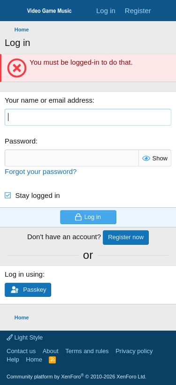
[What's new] (165, 10)
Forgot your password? (41, 171)
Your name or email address (48, 100)
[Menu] (13, 10)
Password (20, 141)
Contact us (21, 351)
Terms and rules (86, 351)
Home (34, 359)
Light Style (25, 337)
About (51, 351)
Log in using (24, 274)
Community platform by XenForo (76, 376)
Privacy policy (134, 351)
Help (13, 359)
